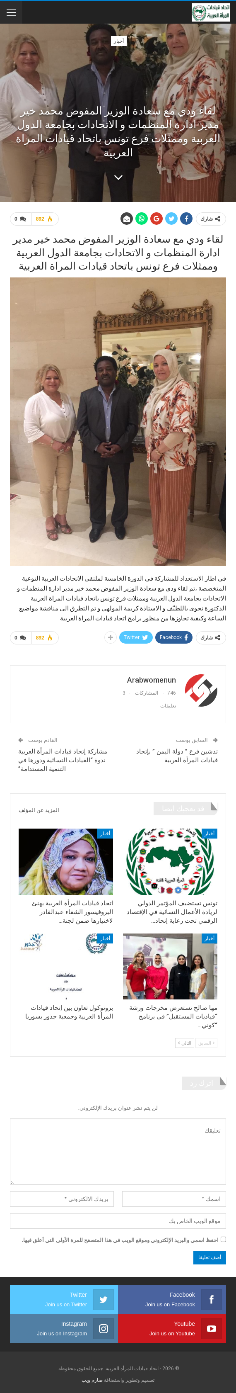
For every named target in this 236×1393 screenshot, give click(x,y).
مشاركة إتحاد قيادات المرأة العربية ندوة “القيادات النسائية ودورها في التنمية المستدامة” (62, 760)
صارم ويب (92, 1380)
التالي (184, 1042)
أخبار (119, 41)
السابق (206, 1042)
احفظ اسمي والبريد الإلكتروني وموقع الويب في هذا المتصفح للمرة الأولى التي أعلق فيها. (120, 1240)
